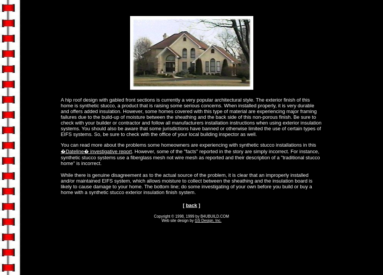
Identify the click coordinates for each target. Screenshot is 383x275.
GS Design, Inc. (208, 220)
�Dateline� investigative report (96, 151)
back (191, 205)
